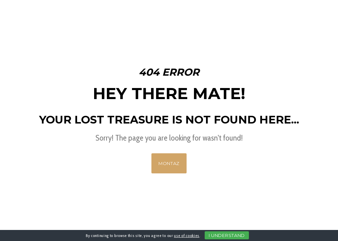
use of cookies (186, 235)
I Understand (227, 235)
